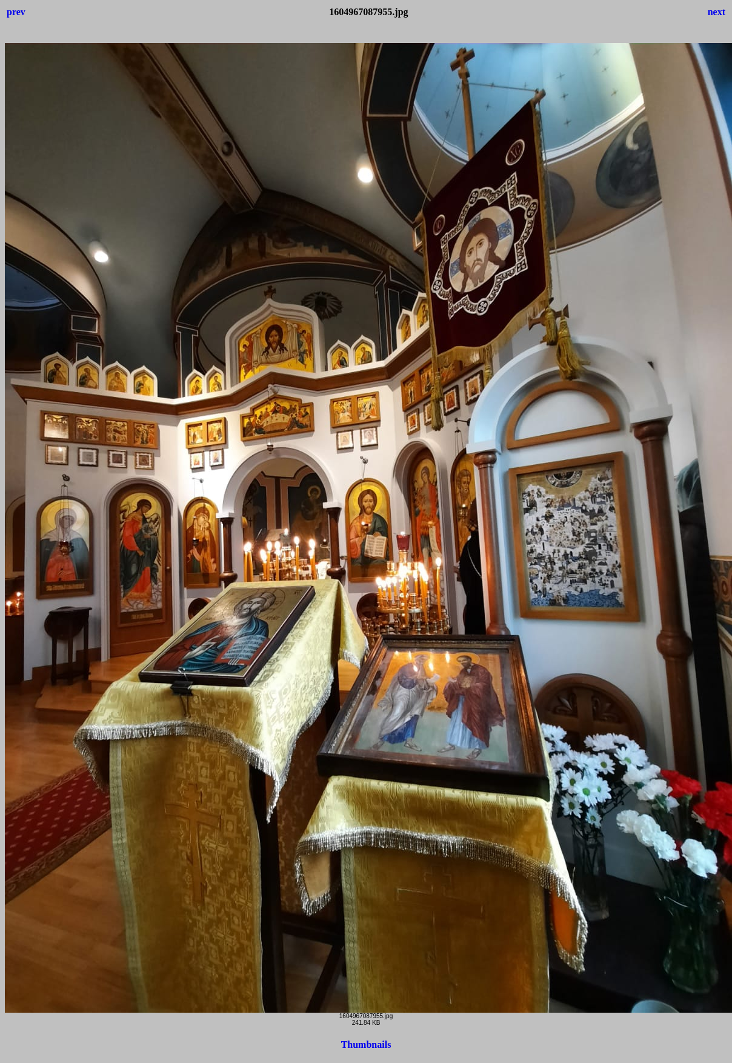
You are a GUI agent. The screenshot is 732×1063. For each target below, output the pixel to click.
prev (16, 12)
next (716, 12)
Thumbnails (366, 1044)
